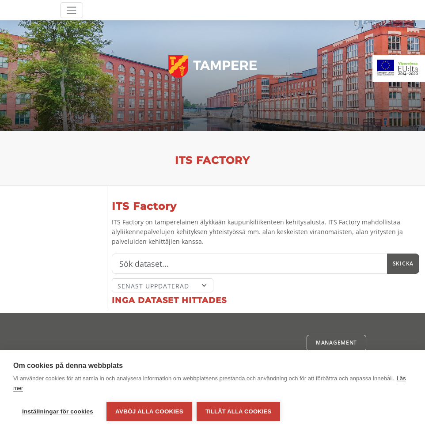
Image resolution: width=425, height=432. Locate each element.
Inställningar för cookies (57, 411)
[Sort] (162, 285)
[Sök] (249, 264)
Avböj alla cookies (149, 411)
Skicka (403, 263)
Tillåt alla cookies (238, 411)
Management (336, 342)
